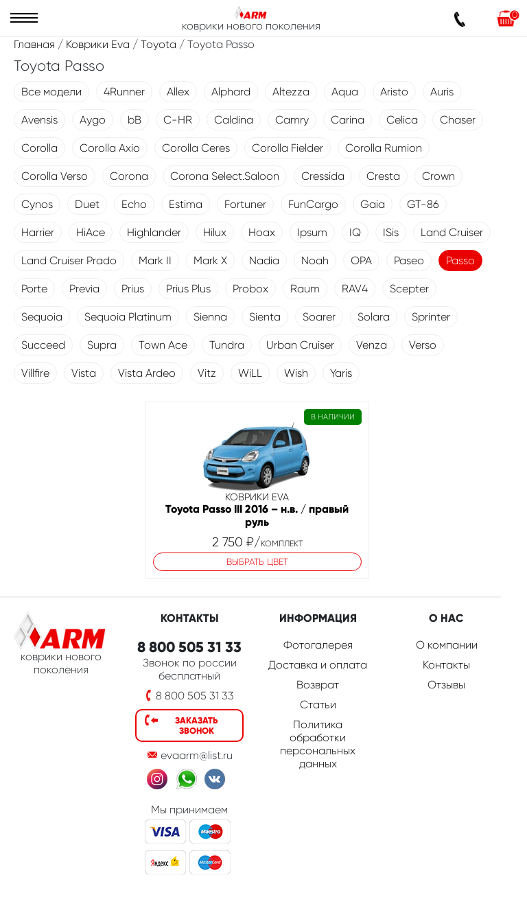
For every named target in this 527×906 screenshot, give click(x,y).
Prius (132, 288)
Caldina (233, 119)
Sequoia (41, 316)
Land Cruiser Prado (69, 260)
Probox (250, 288)
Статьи (318, 704)
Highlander (154, 232)
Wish (296, 373)
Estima (185, 204)
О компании (447, 644)
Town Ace (163, 344)
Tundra (226, 344)
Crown (438, 176)
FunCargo (313, 204)
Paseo (409, 260)
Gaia (372, 204)
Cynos (37, 204)
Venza (371, 344)
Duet (87, 204)
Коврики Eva (98, 44)
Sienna (210, 316)
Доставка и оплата (317, 664)
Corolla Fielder (287, 147)
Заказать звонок (196, 725)
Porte (34, 288)
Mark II (155, 260)
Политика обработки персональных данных (317, 744)
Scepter (409, 288)
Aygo (93, 119)
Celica (402, 119)
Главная (34, 44)
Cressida (322, 176)
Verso (422, 344)
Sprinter (431, 316)
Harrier (37, 232)
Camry (292, 119)
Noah (315, 260)
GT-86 (423, 204)
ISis (391, 232)
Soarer (319, 316)
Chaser (458, 119)
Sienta (265, 316)
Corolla (39, 147)
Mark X (210, 260)
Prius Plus (188, 288)
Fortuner (245, 204)
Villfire (35, 373)
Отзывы (446, 684)
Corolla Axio (110, 147)
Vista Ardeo (147, 373)
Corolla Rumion (383, 147)
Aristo (394, 91)
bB (134, 119)
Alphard (230, 91)
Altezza (290, 91)
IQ (355, 232)
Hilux (214, 232)
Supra (102, 344)
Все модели (51, 91)
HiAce (90, 232)
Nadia (264, 260)
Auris (442, 91)
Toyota (158, 44)
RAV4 (355, 288)
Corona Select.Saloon (224, 176)
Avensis (39, 119)
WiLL (250, 373)
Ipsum (312, 232)
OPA (361, 260)
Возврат (317, 684)
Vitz (207, 373)
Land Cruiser (452, 232)
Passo (460, 260)
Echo (134, 204)
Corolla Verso (54, 176)
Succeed (43, 344)
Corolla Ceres (196, 147)
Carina (347, 119)
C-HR (177, 119)
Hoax (261, 232)
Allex (178, 91)
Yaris (341, 373)
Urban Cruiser (300, 344)
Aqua (344, 91)
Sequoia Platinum (128, 316)
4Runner (124, 91)
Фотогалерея (318, 644)
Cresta (383, 176)
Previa (84, 288)
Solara (374, 316)
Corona (129, 176)
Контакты (446, 664)
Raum (305, 288)
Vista (83, 373)
